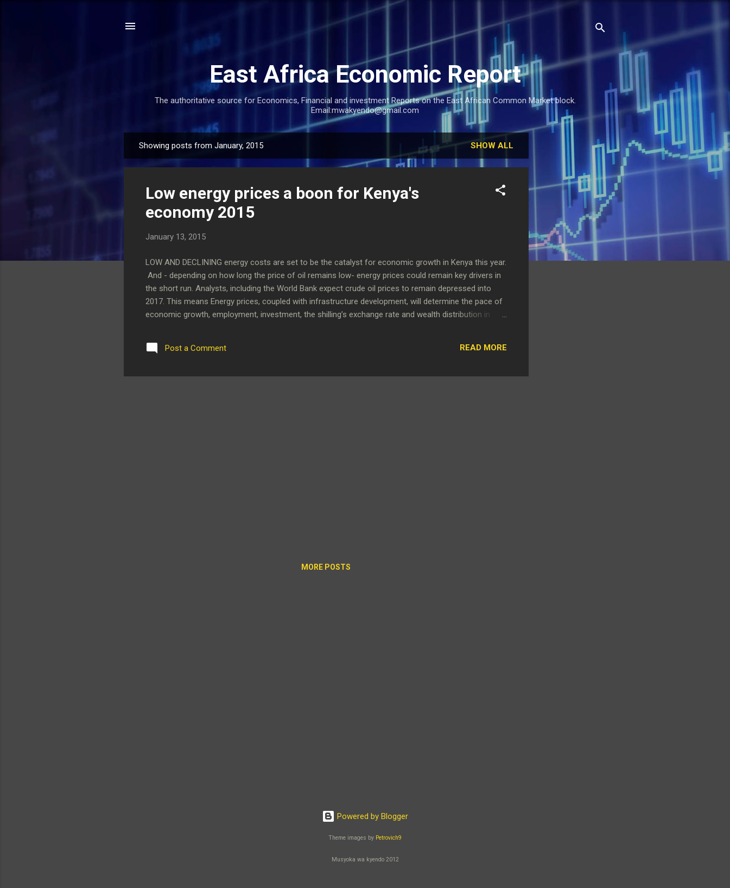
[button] (500, 192)
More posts (326, 567)
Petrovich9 (389, 837)
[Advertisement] (572, 295)
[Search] (600, 29)
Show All (492, 145)
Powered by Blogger (365, 816)
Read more (483, 347)
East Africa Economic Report (365, 74)
